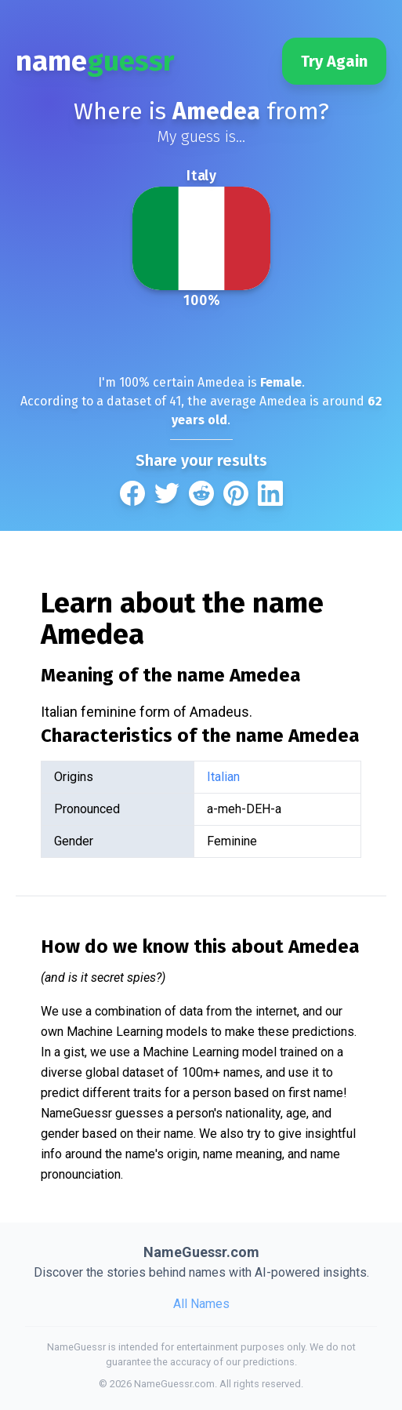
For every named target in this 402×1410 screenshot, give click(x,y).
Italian (223, 776)
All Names (201, 1303)
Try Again (334, 61)
